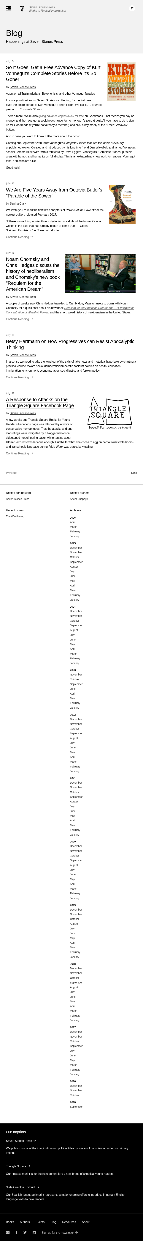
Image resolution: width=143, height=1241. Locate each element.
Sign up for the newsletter (58, 1232)
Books (10, 1222)
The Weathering (15, 516)
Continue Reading (17, 237)
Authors (25, 1222)
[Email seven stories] (7, 1232)
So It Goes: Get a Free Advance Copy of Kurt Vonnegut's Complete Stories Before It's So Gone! (53, 73)
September (76, 561)
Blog (53, 1222)
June (73, 575)
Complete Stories (31, 109)
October (74, 557)
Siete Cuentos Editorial (20, 1187)
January (74, 536)
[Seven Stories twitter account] (25, 1232)
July (72, 571)
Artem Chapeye (79, 498)
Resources (69, 1222)
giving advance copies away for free (61, 116)
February (75, 531)
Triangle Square (16, 1166)
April (72, 522)
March (73, 526)
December (76, 547)
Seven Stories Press (42, 7)
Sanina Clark (18, 203)
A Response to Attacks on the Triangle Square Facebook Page (40, 402)
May (72, 580)
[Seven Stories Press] (22, 9)
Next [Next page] (134, 472)
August (74, 566)
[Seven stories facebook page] (16, 1232)
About (85, 1222)
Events (40, 1222)
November (76, 552)
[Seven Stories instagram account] (34, 1232)
